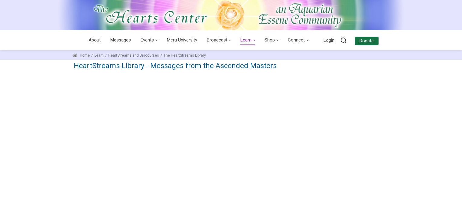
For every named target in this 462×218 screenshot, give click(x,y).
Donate (367, 41)
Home (81, 55)
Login (329, 40)
